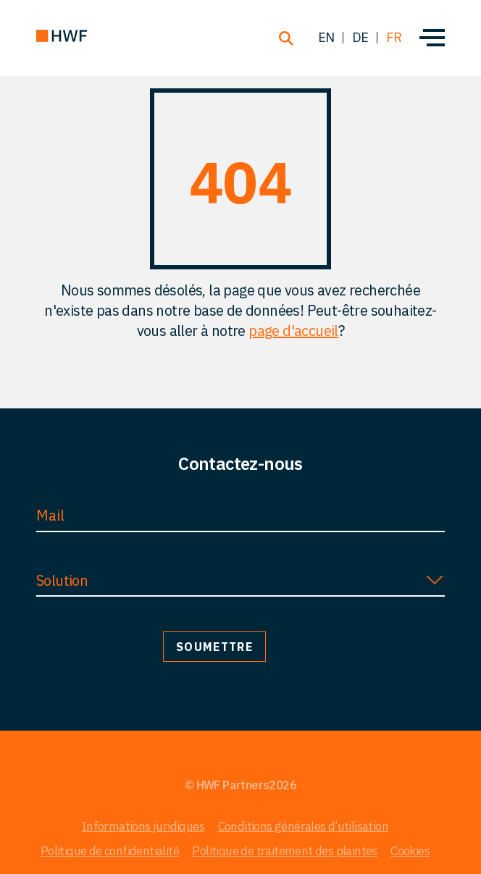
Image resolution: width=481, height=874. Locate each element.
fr (393, 37)
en (326, 37)
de (360, 37)
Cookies (410, 851)
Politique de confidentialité (110, 851)
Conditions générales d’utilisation (303, 826)
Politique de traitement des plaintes (284, 851)
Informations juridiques (143, 826)
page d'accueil (293, 330)
